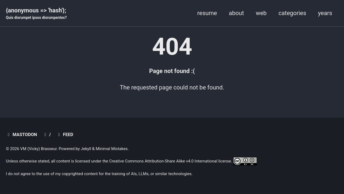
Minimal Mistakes (112, 148)
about (236, 13)
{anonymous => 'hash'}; (36, 13)
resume (207, 13)
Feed (64, 134)
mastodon (21, 134)
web (261, 13)
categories (292, 13)
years (325, 13)
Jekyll (86, 148)
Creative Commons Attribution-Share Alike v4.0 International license (170, 161)
